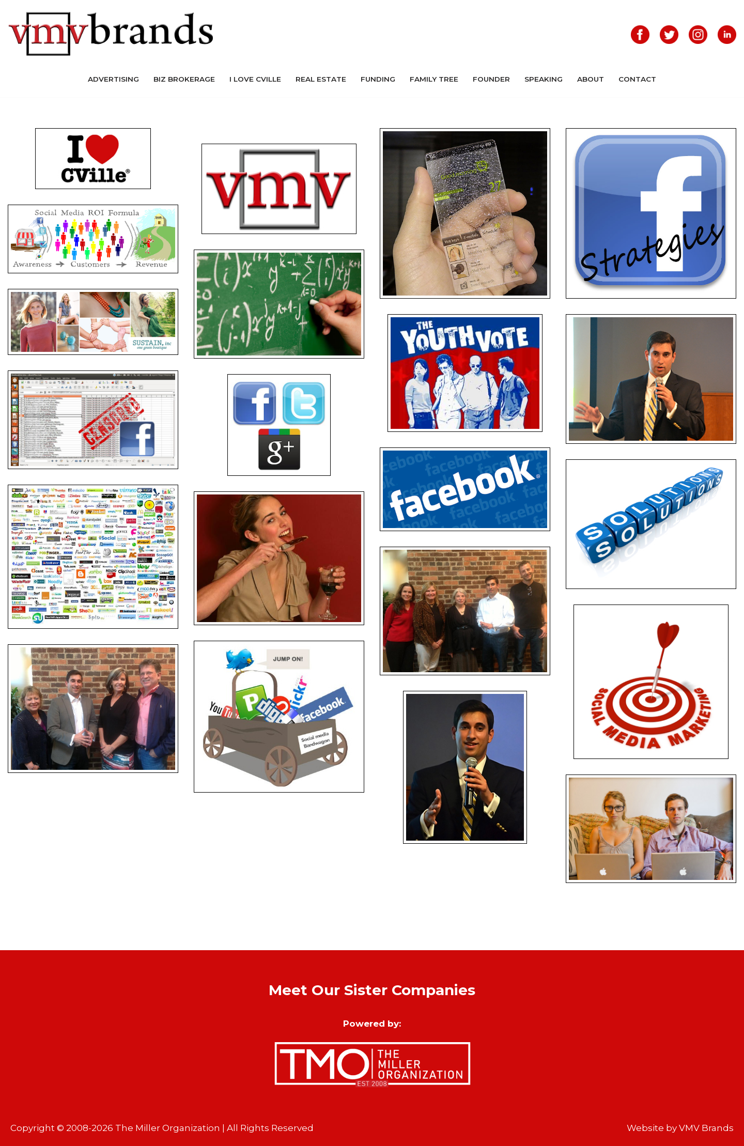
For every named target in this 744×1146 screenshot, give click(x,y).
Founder (491, 79)
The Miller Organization (167, 1128)
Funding (378, 79)
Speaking (543, 79)
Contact (637, 79)
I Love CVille (255, 79)
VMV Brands (706, 1128)
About (590, 79)
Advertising (113, 79)
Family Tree (434, 79)
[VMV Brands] (111, 34)
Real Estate (321, 79)
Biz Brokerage (184, 79)
